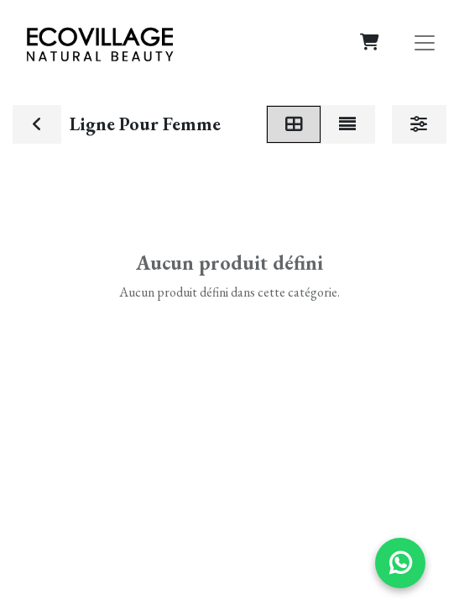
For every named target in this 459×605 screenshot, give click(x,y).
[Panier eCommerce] (369, 42)
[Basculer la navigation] (424, 42)
